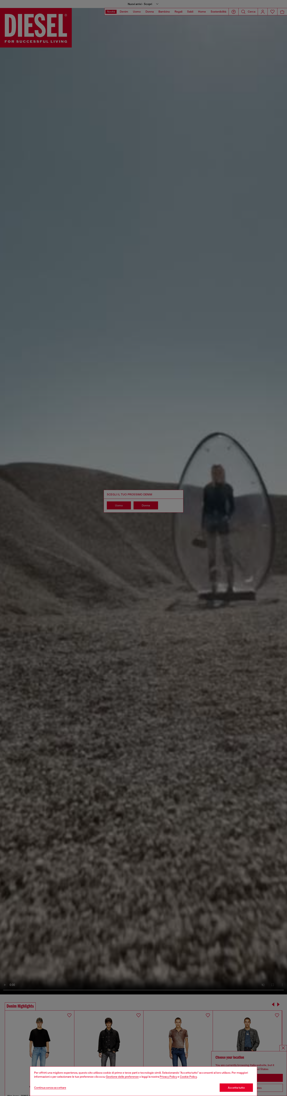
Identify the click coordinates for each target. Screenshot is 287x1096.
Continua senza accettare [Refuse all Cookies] (50, 1087)
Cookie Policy (188, 1076)
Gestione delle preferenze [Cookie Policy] (122, 1076)
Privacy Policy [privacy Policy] (168, 1076)
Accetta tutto (236, 1087)
